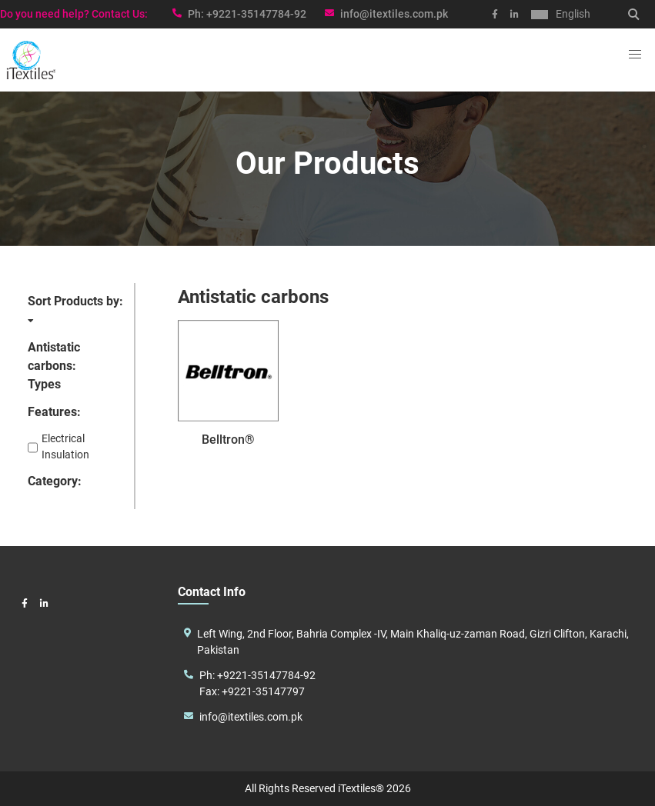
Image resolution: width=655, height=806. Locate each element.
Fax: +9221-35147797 (252, 691)
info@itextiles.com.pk (394, 14)
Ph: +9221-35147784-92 (257, 675)
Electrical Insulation (58, 447)
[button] (635, 55)
